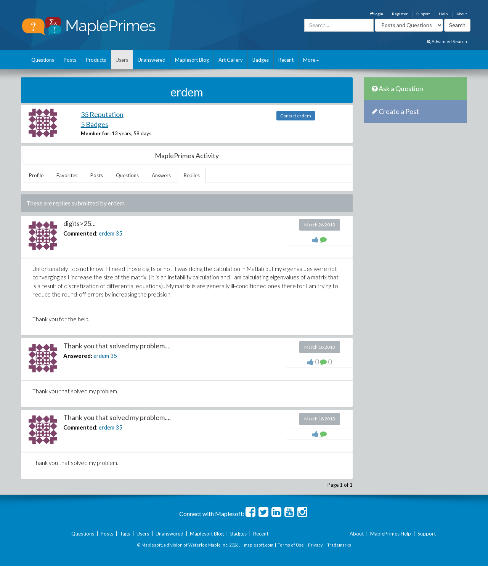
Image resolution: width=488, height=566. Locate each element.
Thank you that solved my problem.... (117, 346)
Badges (260, 60)
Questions (42, 60)
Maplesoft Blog (192, 60)
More (311, 60)
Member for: (96, 133)
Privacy (315, 544)
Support (423, 13)
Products (96, 60)
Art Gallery (230, 60)
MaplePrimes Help (390, 534)
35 (119, 233)
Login (376, 13)
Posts (70, 60)
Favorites (66, 175)
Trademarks (339, 544)
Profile (36, 175)
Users (122, 60)
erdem (106, 233)
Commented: (80, 233)
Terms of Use (291, 544)
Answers (161, 175)
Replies (192, 175)
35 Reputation (102, 114)
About (461, 13)
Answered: (77, 355)
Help (443, 13)
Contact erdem (295, 116)
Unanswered (151, 60)
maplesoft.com (258, 544)
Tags (125, 534)
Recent (286, 60)
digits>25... (79, 223)
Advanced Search (447, 41)
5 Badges (94, 124)
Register (400, 13)
